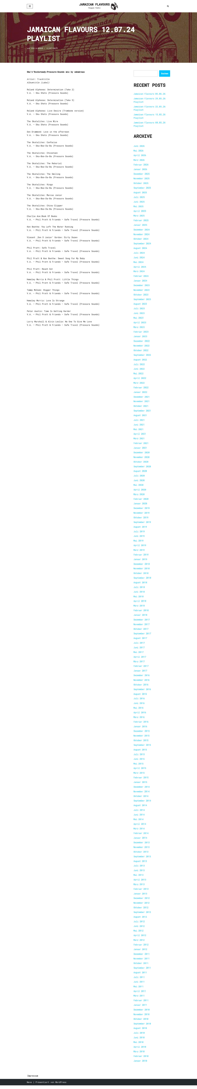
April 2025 (140, 211)
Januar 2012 (140, 952)
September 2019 (142, 523)
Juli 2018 (139, 589)
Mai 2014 (138, 822)
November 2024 (142, 234)
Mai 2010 (138, 1045)
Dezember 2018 (142, 565)
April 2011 (140, 994)
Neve (29, 1085)
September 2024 (142, 244)
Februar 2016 (141, 724)
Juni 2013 (139, 873)
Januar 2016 (140, 728)
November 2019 (142, 514)
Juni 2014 (139, 817)
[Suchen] (168, 6)
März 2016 (139, 719)
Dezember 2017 (142, 621)
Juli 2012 (139, 924)
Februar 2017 (141, 668)
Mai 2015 (138, 766)
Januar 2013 (140, 896)
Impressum (32, 1079)
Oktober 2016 (141, 687)
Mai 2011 (138, 989)
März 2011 (139, 999)
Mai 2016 (138, 710)
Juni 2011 (139, 985)
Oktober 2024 (141, 239)
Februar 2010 (141, 1059)
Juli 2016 (139, 701)
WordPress (60, 1085)
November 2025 (142, 178)
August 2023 (140, 304)
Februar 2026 (141, 165)
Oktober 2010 (141, 1022)
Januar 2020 (140, 505)
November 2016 (142, 682)
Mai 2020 (138, 486)
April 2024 (140, 267)
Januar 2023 (140, 337)
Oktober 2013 (141, 854)
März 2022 (139, 384)
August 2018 (140, 584)
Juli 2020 (139, 477)
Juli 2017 (139, 645)
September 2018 (142, 579)
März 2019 (139, 551)
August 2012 (140, 920)
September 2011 (142, 971)
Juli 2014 (139, 812)
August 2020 (140, 472)
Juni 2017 (139, 649)
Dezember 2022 (142, 342)
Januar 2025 (140, 225)
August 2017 (140, 640)
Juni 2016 (139, 705)
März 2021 (139, 439)
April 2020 (140, 491)
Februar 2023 (141, 332)
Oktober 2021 (141, 407)
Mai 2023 (138, 318)
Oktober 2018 (141, 575)
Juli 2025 (139, 197)
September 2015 (142, 747)
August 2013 (140, 864)
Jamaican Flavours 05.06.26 (150, 94)
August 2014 (140, 808)
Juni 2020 (139, 481)
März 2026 (139, 160)
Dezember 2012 (142, 901)
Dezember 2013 (142, 845)
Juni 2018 (139, 593)
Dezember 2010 (142, 1013)
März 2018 (139, 607)
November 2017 (142, 626)
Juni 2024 (139, 258)
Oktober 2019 (141, 519)
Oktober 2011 (141, 966)
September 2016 (142, 691)
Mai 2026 (138, 151)
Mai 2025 (138, 206)
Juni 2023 (139, 314)
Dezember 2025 (142, 174)
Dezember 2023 (142, 286)
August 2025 (140, 192)
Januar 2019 (140, 561)
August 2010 (140, 1031)
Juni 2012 (139, 929)
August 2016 (140, 696)
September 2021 (142, 412)
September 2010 (142, 1027)
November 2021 (142, 402)
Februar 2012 (141, 948)
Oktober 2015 (141, 742)
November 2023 (142, 290)
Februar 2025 (141, 220)
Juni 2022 (139, 370)
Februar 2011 (141, 1003)
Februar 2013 (141, 892)
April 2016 (140, 714)
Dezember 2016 (142, 677)
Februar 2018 (141, 612)
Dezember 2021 (142, 398)
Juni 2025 (139, 202)
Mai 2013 (138, 878)
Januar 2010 (140, 1064)
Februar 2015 (141, 780)
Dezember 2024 (142, 230)
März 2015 (139, 775)
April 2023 (140, 323)
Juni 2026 (139, 146)
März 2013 (139, 887)
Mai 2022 (138, 374)
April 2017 (140, 659)
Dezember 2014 (142, 789)
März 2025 (139, 216)
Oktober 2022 (141, 351)
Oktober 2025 (141, 183)
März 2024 (139, 272)
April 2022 (140, 379)
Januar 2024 (140, 281)
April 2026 (140, 155)
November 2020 (142, 458)
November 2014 (142, 794)
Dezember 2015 (142, 733)
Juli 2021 (139, 421)
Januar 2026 (140, 169)
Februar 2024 (141, 276)
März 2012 (139, 943)
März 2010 (139, 1055)
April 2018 (140, 603)
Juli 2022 (139, 365)
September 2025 (142, 188)
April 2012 (140, 938)
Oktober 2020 (141, 463)
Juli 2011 (139, 980)
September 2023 (142, 300)
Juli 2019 (139, 533)
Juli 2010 (139, 1036)
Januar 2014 (140, 840)
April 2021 (140, 435)
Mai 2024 (138, 262)
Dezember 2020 (142, 453)
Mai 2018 (138, 598)
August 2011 (140, 975)
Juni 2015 (139, 761)
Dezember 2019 (142, 509)
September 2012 (142, 915)
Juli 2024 (139, 253)
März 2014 (139, 831)
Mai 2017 (138, 654)
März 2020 (139, 495)
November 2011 (142, 962)
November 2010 (142, 1017)
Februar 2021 (141, 444)
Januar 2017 (140, 673)
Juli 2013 (139, 868)
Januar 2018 (140, 617)
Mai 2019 (138, 542)
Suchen (164, 73)
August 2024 (140, 248)
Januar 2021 (140, 449)
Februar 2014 (141, 836)
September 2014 (142, 803)
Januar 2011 (140, 1008)
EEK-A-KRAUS (37, 48)
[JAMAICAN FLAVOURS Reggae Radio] (98, 6)
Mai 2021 (138, 430)
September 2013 (142, 859)
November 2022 (142, 346)
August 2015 (140, 752)
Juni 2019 (139, 537)
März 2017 (139, 663)
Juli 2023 (139, 309)
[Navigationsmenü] (30, 6)
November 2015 (142, 738)
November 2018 (142, 570)
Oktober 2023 (141, 295)
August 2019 (140, 528)
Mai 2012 (138, 934)
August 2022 (140, 360)
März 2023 (139, 328)
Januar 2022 (140, 393)
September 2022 (142, 356)
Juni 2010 (139, 1041)
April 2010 (140, 1050)
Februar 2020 (141, 500)
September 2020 (142, 467)
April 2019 (140, 547)
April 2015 (140, 770)
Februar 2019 (141, 556)
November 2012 (142, 906)
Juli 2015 (139, 756)
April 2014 (140, 826)
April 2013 (140, 882)
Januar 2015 (140, 784)
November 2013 (142, 850)
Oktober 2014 (141, 798)
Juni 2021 (139, 426)
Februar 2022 (141, 388)
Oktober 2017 (141, 631)
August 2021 (140, 416)
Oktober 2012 (141, 910)
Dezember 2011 (142, 957)
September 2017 (142, 635)
